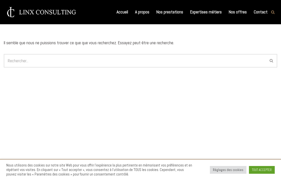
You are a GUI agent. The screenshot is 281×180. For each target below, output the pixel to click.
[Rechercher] (273, 12)
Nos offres (238, 12)
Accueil (122, 12)
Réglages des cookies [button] (228, 170)
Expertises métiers (206, 12)
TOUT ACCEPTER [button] (262, 170)
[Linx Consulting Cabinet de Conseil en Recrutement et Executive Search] (41, 12)
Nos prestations (169, 12)
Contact (260, 12)
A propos (142, 12)
